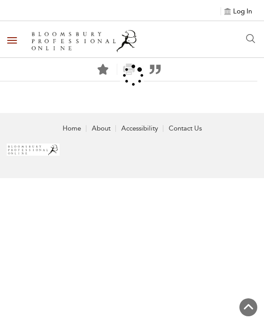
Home (72, 128)
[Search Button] (250, 38)
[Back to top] (248, 307)
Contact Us (185, 128)
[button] (155, 69)
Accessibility (139, 128)
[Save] (103, 69)
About (101, 128)
